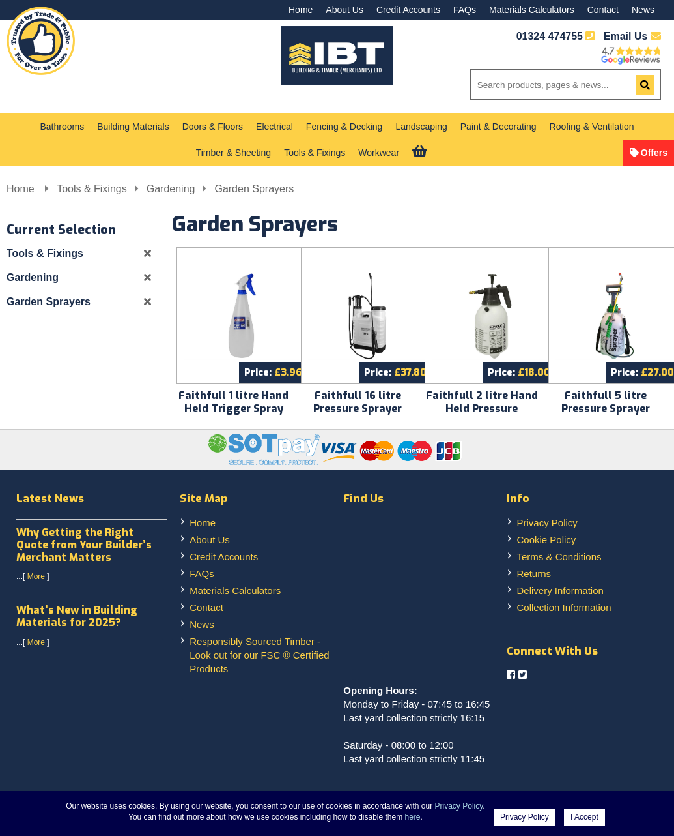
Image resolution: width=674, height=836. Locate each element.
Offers (654, 152)
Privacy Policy (546, 522)
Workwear (378, 152)
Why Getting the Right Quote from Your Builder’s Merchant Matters (84, 545)
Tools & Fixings (314, 152)
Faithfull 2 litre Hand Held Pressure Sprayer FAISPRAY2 (482, 408)
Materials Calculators (531, 10)
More (36, 576)
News (643, 10)
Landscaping (421, 126)
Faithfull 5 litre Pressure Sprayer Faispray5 (605, 408)
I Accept (584, 817)
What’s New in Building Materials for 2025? (76, 616)
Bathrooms (62, 126)
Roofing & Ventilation (592, 126)
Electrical (274, 126)
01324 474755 (549, 36)
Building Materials (133, 126)
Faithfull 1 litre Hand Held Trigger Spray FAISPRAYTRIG (233, 408)
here (413, 817)
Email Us (632, 36)
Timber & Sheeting (233, 152)
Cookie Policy (546, 539)
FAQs (464, 10)
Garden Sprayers (254, 188)
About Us (344, 10)
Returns (533, 573)
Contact (603, 10)
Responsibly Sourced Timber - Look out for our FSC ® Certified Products (259, 655)
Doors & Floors (212, 126)
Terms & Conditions (558, 556)
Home (300, 10)
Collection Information (563, 607)
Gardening (171, 188)
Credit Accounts (408, 10)
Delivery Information (559, 590)
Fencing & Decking (344, 126)
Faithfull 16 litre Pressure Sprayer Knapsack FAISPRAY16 (357, 408)
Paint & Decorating (498, 126)
